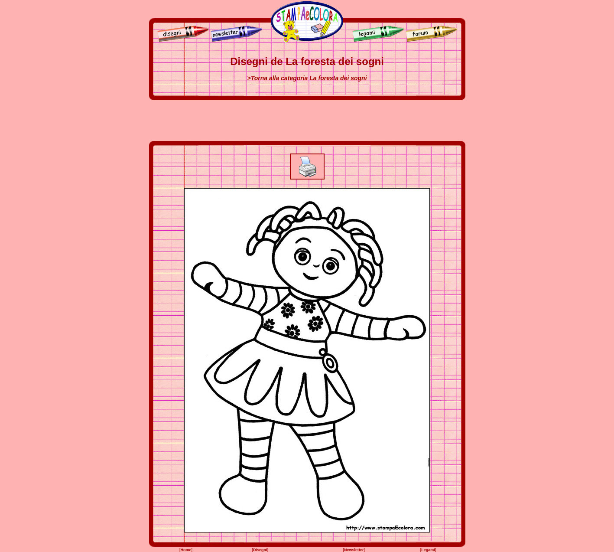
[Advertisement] (307, 120)
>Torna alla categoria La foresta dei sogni (307, 78)
